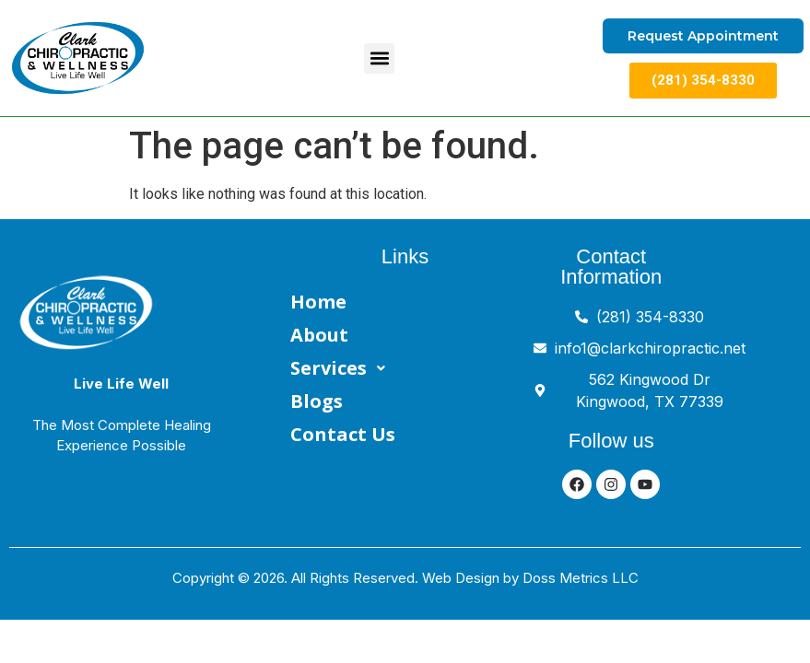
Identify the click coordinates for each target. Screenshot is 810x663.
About (319, 334)
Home (318, 301)
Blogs (316, 401)
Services (342, 368)
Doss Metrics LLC (580, 578)
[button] (379, 58)
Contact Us (342, 434)
